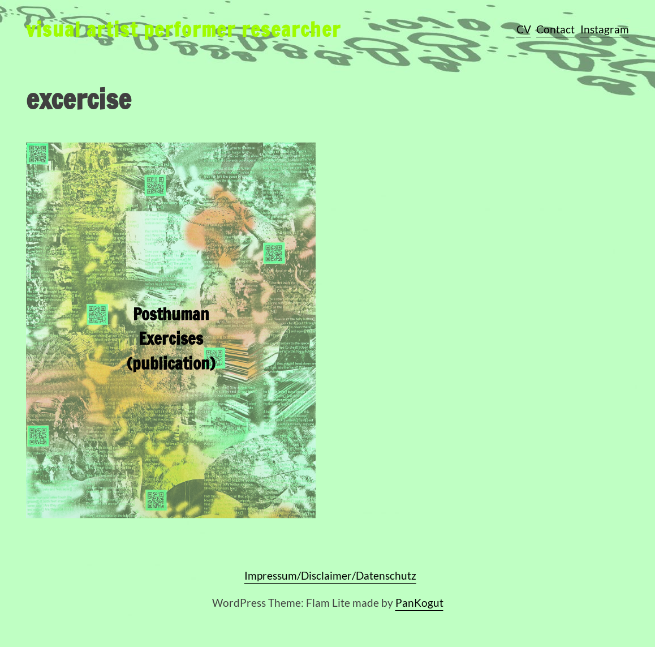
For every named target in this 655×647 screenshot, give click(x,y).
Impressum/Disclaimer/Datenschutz (330, 575)
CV (523, 29)
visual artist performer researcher (183, 29)
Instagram (604, 29)
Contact (555, 29)
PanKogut (419, 602)
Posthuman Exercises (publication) (171, 347)
